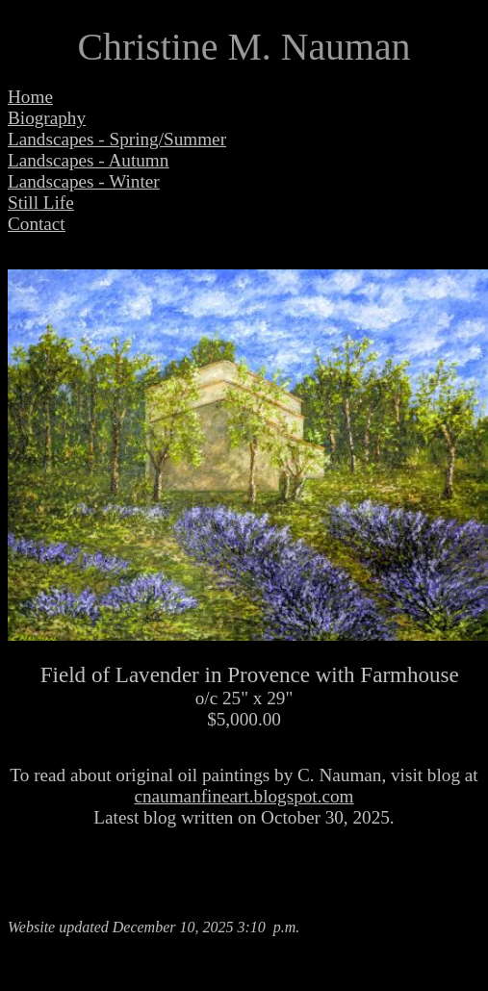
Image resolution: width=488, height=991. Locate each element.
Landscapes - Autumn (88, 160)
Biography (47, 118)
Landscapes (51, 139)
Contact (36, 224)
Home (30, 97)
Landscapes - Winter (84, 181)
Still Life (41, 202)
